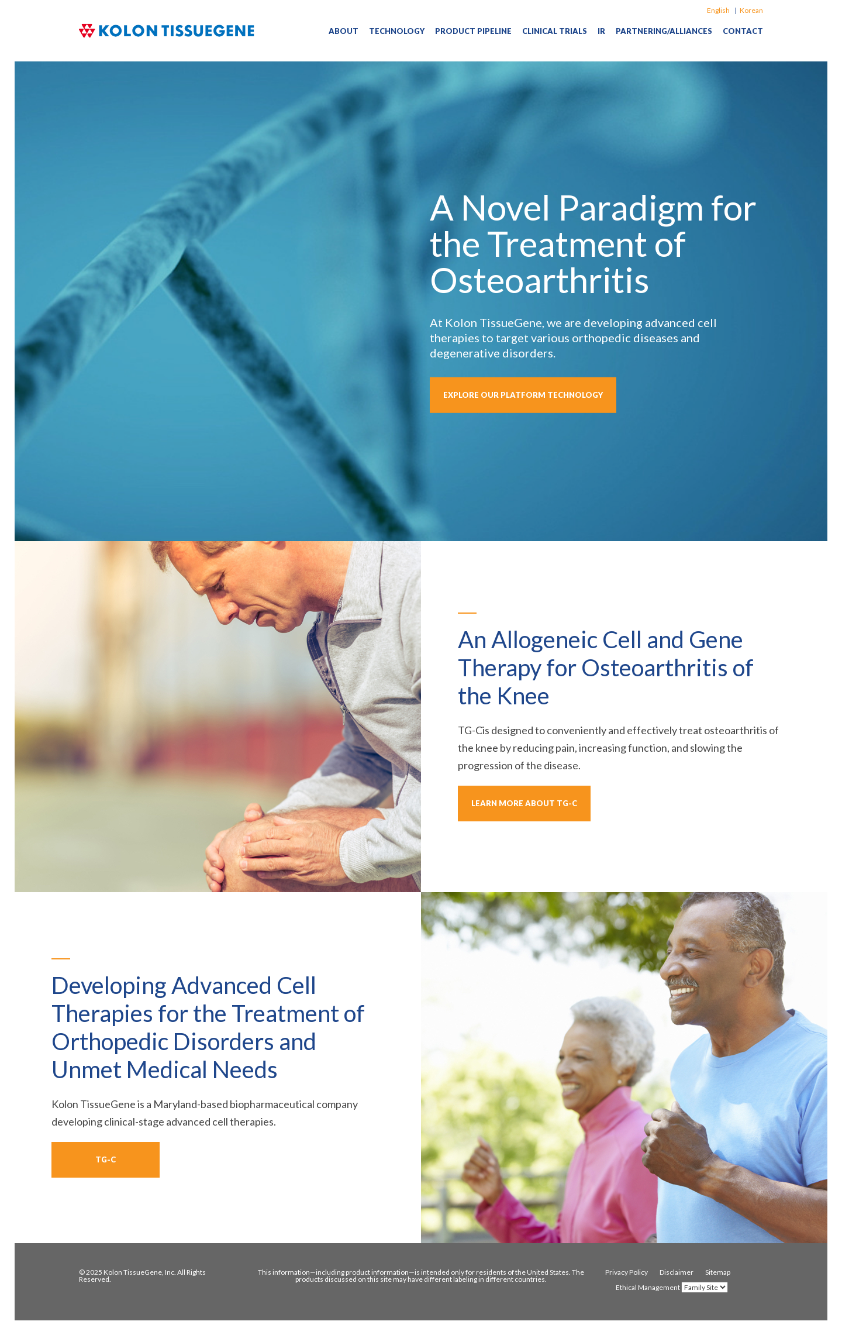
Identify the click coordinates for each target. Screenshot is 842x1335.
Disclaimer (676, 1272)
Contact (743, 31)
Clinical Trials (554, 31)
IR (601, 31)
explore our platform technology (523, 395)
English (718, 10)
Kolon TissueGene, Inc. (139, 1272)
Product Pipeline (473, 31)
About (343, 31)
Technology (397, 31)
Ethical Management (648, 1287)
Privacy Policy (626, 1272)
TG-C (105, 1159)
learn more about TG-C (524, 803)
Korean (751, 10)
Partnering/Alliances (664, 31)
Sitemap (717, 1272)
